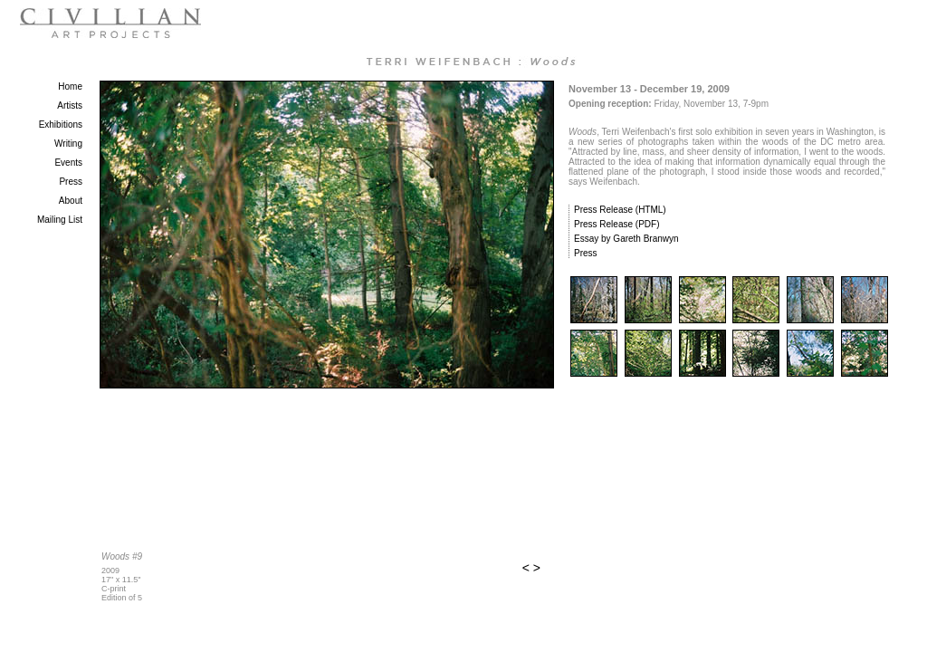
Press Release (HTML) (620, 210)
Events (68, 163)
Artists (69, 105)
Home (70, 86)
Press (70, 182)
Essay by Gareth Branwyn (626, 239)
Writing (68, 144)
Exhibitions (60, 124)
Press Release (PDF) (616, 224)
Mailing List (59, 220)
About (70, 201)
